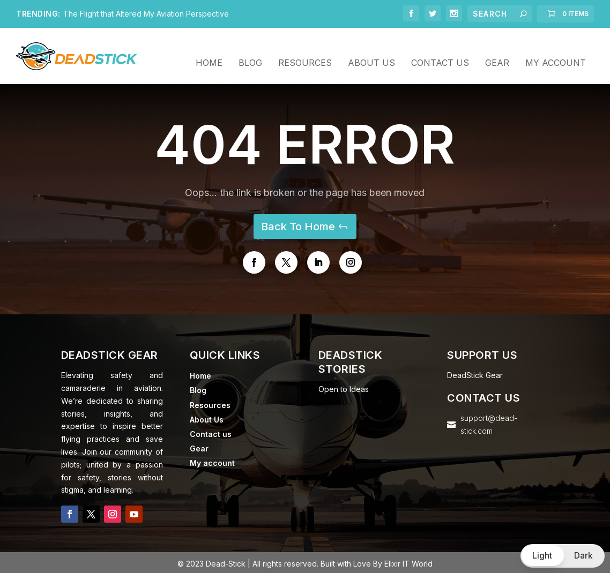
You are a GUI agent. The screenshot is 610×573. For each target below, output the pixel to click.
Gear (497, 50)
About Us (371, 50)
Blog (250, 50)
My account (555, 50)
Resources (305, 50)
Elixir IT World (408, 561)
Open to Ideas (343, 386)
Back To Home (298, 224)
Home (209, 50)
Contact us (440, 50)
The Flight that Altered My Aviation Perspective (146, 13)
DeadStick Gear (475, 373)
